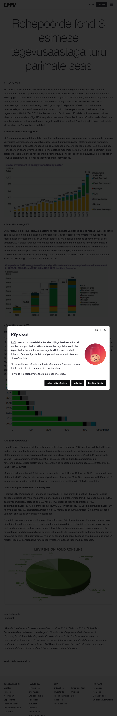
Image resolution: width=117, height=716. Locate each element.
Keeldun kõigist (95, 383)
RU (105, 330)
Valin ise (78, 383)
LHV (13, 342)
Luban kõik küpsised (57, 383)
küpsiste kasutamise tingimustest (42, 367)
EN (96, 330)
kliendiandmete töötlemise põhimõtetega (43, 373)
